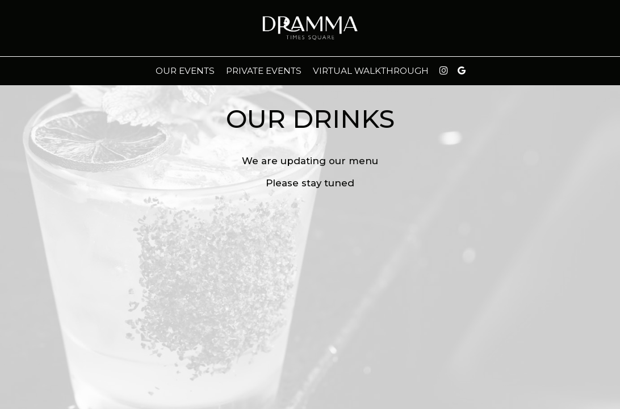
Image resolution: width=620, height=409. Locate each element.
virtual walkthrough (371, 70)
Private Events (263, 70)
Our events (185, 70)
